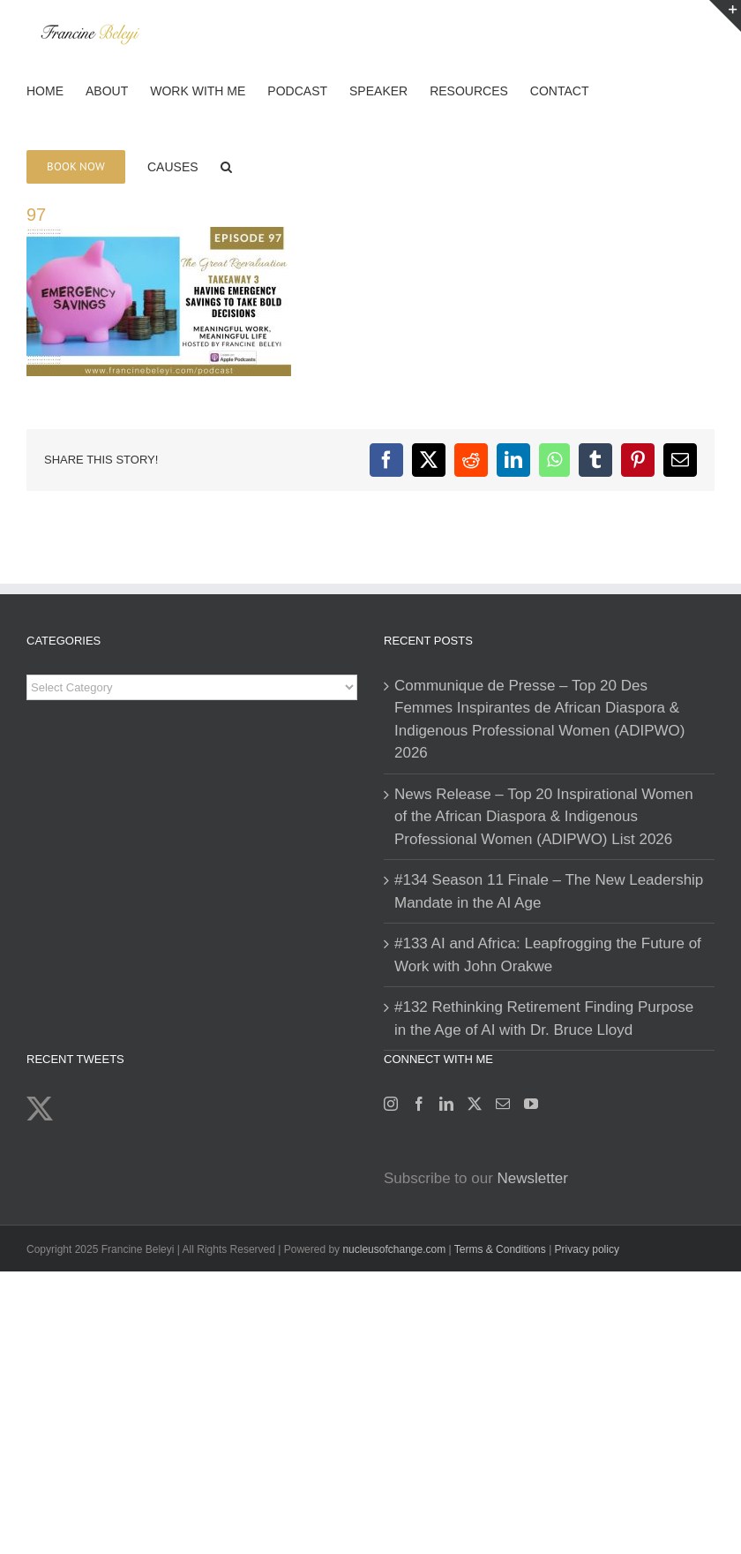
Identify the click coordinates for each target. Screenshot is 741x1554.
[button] (226, 165)
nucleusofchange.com (393, 1249)
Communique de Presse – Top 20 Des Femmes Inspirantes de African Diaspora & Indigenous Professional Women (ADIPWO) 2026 (539, 719)
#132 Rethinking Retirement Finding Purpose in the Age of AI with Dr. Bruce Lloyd (543, 1018)
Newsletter (533, 1178)
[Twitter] (475, 1104)
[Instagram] (391, 1104)
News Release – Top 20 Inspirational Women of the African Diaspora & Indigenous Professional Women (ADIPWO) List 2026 (543, 817)
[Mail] (503, 1104)
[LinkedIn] (446, 1104)
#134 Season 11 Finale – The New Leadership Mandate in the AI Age (548, 891)
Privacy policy (587, 1249)
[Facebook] (419, 1104)
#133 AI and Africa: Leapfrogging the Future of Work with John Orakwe (547, 955)
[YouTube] (531, 1104)
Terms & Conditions (501, 1249)
